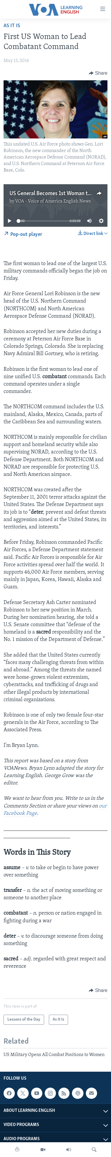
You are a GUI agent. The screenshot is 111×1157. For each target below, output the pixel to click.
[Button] (98, 73)
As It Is (12, 26)
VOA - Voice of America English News (53, 201)
